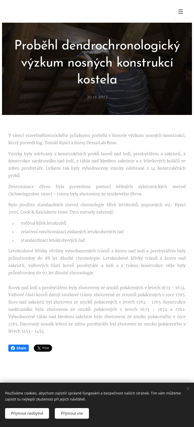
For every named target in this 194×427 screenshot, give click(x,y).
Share (18, 348)
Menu (180, 11)
